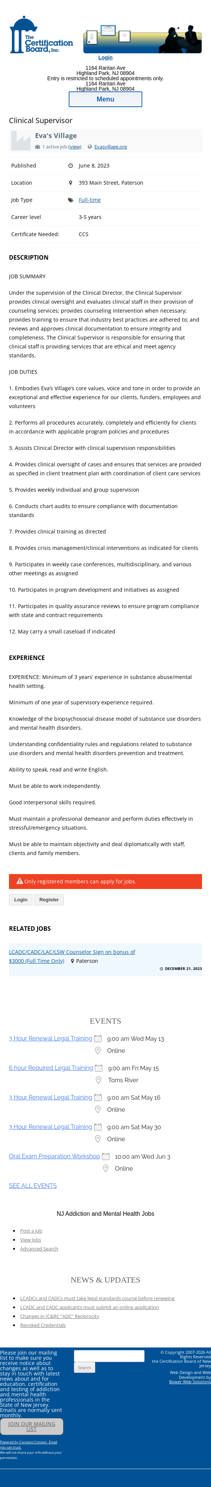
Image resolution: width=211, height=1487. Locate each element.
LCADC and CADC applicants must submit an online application (89, 1307)
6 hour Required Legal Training (51, 1067)
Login (105, 57)
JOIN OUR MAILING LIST (31, 1426)
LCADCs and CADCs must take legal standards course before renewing (97, 1298)
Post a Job (31, 1230)
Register (49, 899)
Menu (106, 99)
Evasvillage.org (110, 146)
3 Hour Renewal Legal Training (50, 1038)
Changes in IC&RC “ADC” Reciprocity (59, 1316)
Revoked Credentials (43, 1325)
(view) (74, 146)
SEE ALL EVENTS (33, 1185)
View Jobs (30, 1239)
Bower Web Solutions (190, 1381)
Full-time (90, 199)
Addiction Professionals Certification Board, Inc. (88, 12)
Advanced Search (39, 1248)
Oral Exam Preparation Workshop (54, 1156)
